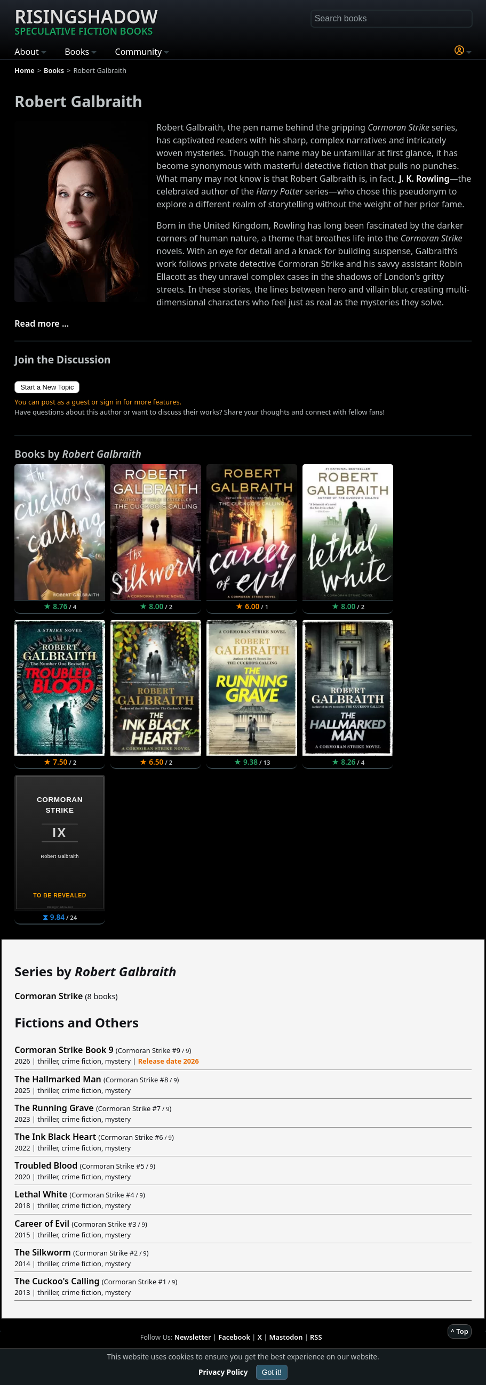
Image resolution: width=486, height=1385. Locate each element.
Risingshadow (85, 20)
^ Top (459, 1331)
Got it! (272, 1372)
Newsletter (192, 1337)
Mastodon (286, 1337)
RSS (316, 1337)
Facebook (234, 1337)
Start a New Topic (47, 387)
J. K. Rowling (424, 178)
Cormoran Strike (48, 996)
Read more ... (41, 323)
